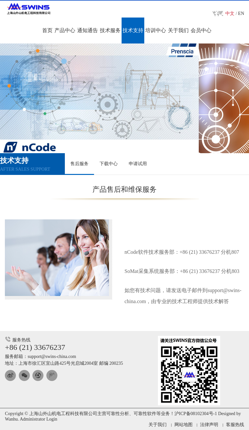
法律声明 (209, 424)
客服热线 (235, 424)
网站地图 (183, 424)
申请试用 (138, 163)
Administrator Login (38, 419)
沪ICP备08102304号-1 (195, 413)
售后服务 (79, 163)
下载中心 (109, 163)
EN (241, 13)
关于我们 (157, 424)
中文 (229, 13)
